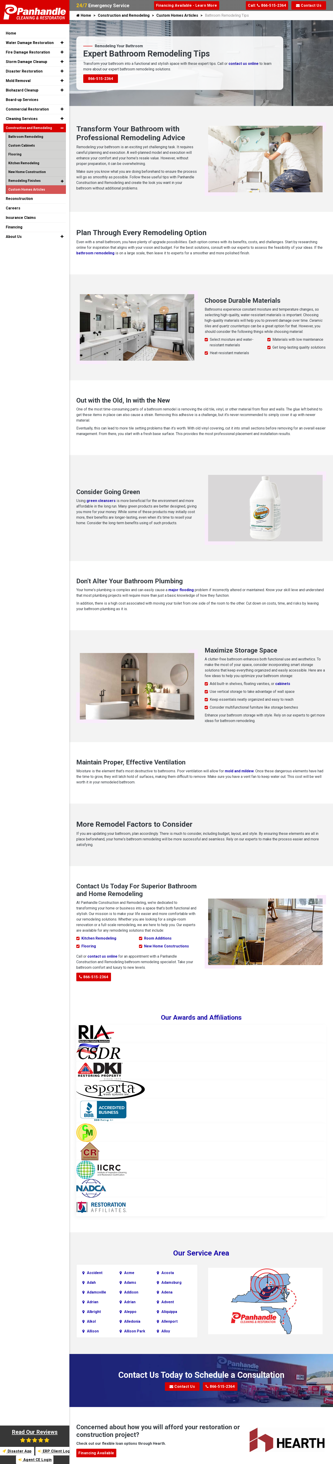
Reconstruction (19, 198)
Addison (131, 1292)
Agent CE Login (35, 1460)
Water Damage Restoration (30, 43)
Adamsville (96, 1292)
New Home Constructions (166, 946)
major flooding (181, 590)
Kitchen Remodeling (98, 938)
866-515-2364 (100, 78)
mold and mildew (239, 771)
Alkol (91, 1321)
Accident (94, 1273)
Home (83, 15)
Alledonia (132, 1321)
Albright (94, 1311)
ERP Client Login (54, 1451)
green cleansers (101, 501)
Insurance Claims (21, 217)
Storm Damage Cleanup (26, 62)
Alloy (165, 1331)
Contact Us (308, 5)
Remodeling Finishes (24, 181)
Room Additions (158, 938)
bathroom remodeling (95, 253)
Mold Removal (18, 81)
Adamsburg (171, 1282)
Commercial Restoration (27, 109)
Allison (93, 1331)
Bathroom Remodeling (25, 137)
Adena (167, 1292)
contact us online (243, 63)
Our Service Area (201, 1253)
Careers (13, 208)
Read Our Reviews (35, 1436)
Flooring (88, 946)
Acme (129, 1273)
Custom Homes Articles (177, 15)
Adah (91, 1282)
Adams (130, 1282)
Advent (167, 1302)
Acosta (167, 1273)
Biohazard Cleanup (22, 90)
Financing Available (96, 1453)
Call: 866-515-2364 (267, 5)
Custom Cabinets (21, 145)
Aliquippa (169, 1311)
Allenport (169, 1321)
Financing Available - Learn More (186, 5)
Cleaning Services (22, 119)
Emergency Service (102, 5)
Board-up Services (22, 100)
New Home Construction (27, 172)
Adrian (92, 1302)
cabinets (282, 684)
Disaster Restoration (24, 71)
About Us (14, 236)
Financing (14, 227)
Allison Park (134, 1331)
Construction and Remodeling (124, 15)
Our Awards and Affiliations (201, 1017)
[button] (62, 42)
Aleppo (130, 1311)
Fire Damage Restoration (28, 52)
